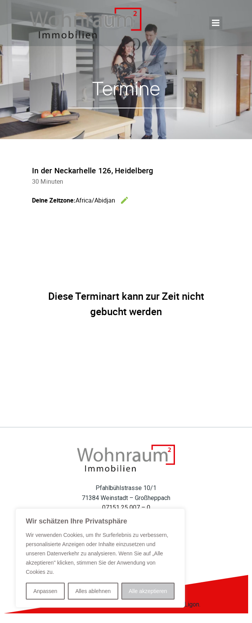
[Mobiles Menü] (215, 23)
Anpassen (45, 591)
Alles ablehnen (93, 591)
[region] (100, 558)
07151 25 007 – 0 (126, 507)
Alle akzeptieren (148, 591)
